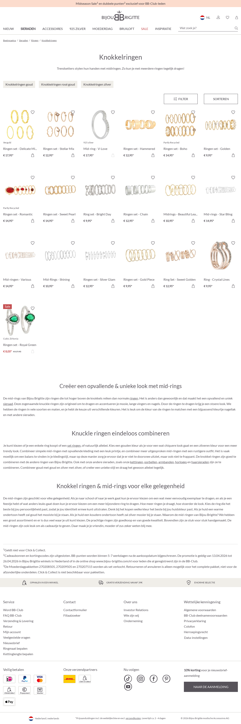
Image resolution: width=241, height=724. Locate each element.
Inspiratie (163, 28)
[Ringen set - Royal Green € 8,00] (20, 330)
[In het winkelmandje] (32, 155)
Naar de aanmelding (211, 687)
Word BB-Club (13, 610)
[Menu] (181, 99)
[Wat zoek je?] (208, 27)
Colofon (189, 626)
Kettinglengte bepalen (18, 654)
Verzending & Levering (18, 621)
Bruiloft (127, 28)
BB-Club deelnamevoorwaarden (205, 615)
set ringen (74, 445)
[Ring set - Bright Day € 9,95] (100, 199)
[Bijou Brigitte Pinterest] (166, 679)
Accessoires (52, 28)
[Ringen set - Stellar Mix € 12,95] (60, 134)
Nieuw (8, 28)
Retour (8, 626)
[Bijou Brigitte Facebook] (153, 679)
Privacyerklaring (195, 621)
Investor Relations (136, 610)
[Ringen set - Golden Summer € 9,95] (221, 134)
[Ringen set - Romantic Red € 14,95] (20, 199)
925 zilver (77, 28)
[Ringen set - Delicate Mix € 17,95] (20, 134)
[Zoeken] (236, 28)
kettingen (136, 462)
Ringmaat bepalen (15, 648)
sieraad (8, 404)
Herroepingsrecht (196, 632)
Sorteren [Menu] (221, 99)
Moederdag (102, 28)
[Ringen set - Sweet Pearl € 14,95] (60, 199)
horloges (181, 462)
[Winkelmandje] (236, 17)
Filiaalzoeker (71, 615)
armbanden (166, 462)
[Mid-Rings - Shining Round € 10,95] (60, 265)
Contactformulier (75, 610)
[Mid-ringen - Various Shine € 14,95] (20, 265)
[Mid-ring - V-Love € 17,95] (100, 134)
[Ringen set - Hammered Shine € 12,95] (140, 134)
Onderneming (133, 621)
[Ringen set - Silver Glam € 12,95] (100, 265)
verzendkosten (133, 718)
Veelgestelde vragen (16, 637)
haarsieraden (200, 462)
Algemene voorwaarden (200, 610)
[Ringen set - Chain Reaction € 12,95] (140, 199)
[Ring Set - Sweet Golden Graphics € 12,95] (180, 265)
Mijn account (12, 632)
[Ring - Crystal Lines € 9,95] (221, 265)
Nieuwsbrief (11, 643)
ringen (134, 398)
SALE (144, 28)
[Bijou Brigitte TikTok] (128, 679)
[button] (218, 17)
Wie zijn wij (131, 615)
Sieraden (28, 28)
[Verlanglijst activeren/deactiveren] (32, 112)
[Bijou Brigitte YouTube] (128, 687)
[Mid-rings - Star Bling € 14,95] (221, 199)
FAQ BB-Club (12, 615)
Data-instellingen (196, 637)
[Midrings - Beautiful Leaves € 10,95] (180, 199)
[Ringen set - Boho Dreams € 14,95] (180, 134)
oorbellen (150, 462)
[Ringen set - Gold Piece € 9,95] (140, 265)
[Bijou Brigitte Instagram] (140, 679)
